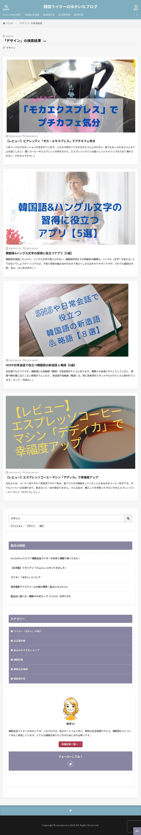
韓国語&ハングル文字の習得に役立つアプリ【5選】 (39, 253)
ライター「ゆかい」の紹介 (27, 631)
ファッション (16, 526)
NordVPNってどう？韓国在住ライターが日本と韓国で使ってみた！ (45, 558)
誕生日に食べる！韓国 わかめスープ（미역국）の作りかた (41, 596)
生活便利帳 (64, 14)
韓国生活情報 (32, 14)
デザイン (31, 526)
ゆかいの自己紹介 (12, 14)
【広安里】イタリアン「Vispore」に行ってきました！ (39, 567)
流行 (41, 526)
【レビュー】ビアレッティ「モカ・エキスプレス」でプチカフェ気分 (50, 141)
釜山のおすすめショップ (26, 650)
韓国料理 (78, 14)
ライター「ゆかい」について (26, 577)
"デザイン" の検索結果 (30, 23)
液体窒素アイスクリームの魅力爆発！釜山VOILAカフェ (39, 586)
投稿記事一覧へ (70, 744)
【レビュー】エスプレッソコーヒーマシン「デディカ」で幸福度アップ (52, 477)
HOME (9, 23)
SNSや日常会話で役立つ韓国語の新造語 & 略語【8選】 (41, 365)
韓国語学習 (49, 14)
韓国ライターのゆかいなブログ (70, 7)
